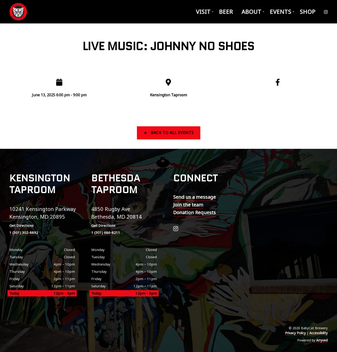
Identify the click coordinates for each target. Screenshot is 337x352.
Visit (203, 11)
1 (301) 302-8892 (23, 232)
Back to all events (172, 132)
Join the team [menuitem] (188, 205)
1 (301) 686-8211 (105, 232)
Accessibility (318, 333)
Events (280, 11)
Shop (307, 11)
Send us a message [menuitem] (194, 197)
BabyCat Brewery (18, 12)
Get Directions (21, 225)
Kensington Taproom (168, 95)
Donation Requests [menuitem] (194, 212)
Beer (226, 11)
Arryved (322, 340)
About (251, 11)
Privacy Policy (295, 333)
